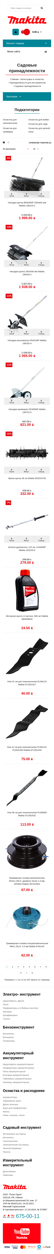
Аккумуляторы (10, 1097)
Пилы (5, 1004)
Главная (14, 79)
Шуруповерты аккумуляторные (18, 1064)
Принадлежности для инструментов (28, 82)
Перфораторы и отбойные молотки (20, 1008)
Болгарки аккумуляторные (16, 1075)
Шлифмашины (10, 1015)
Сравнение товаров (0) (40, 143)
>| (32, 973)
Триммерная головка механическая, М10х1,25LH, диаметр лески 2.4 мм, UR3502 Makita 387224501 (27, 881)
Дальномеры (9, 1171)
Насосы (7, 1152)
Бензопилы (8, 1033)
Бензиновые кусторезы (14, 1134)
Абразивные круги (12, 1101)
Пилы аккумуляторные (14, 1071)
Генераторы (9, 1041)
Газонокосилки (10, 1141)
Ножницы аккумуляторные (16, 1082)
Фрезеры (7, 1011)
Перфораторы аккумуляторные (18, 1068)
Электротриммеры (12, 1148)
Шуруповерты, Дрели (13, 1001)
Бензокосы (8, 1137)
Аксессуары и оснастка (32, 79)
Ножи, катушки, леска (13, 1115)
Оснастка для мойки (39, 119)
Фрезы (6, 1111)
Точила (6, 1019)
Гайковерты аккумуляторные (17, 1078)
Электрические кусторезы (16, 1144)
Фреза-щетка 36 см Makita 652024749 (27, 478)
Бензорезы (8, 1037)
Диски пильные (10, 1104)
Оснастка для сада (38, 124)
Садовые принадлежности (27, 86)
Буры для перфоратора (14, 1108)
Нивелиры (8, 1175)
